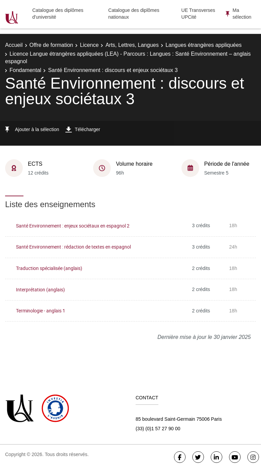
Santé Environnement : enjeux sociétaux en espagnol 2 (72, 225)
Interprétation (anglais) (40, 289)
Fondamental (25, 70)
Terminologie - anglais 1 (40, 310)
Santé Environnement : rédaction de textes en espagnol (73, 246)
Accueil (14, 45)
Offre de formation (51, 45)
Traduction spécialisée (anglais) (49, 268)
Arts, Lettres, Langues (132, 45)
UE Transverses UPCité (198, 13)
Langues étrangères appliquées (204, 45)
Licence (89, 45)
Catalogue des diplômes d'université (57, 13)
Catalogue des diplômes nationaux (133, 13)
